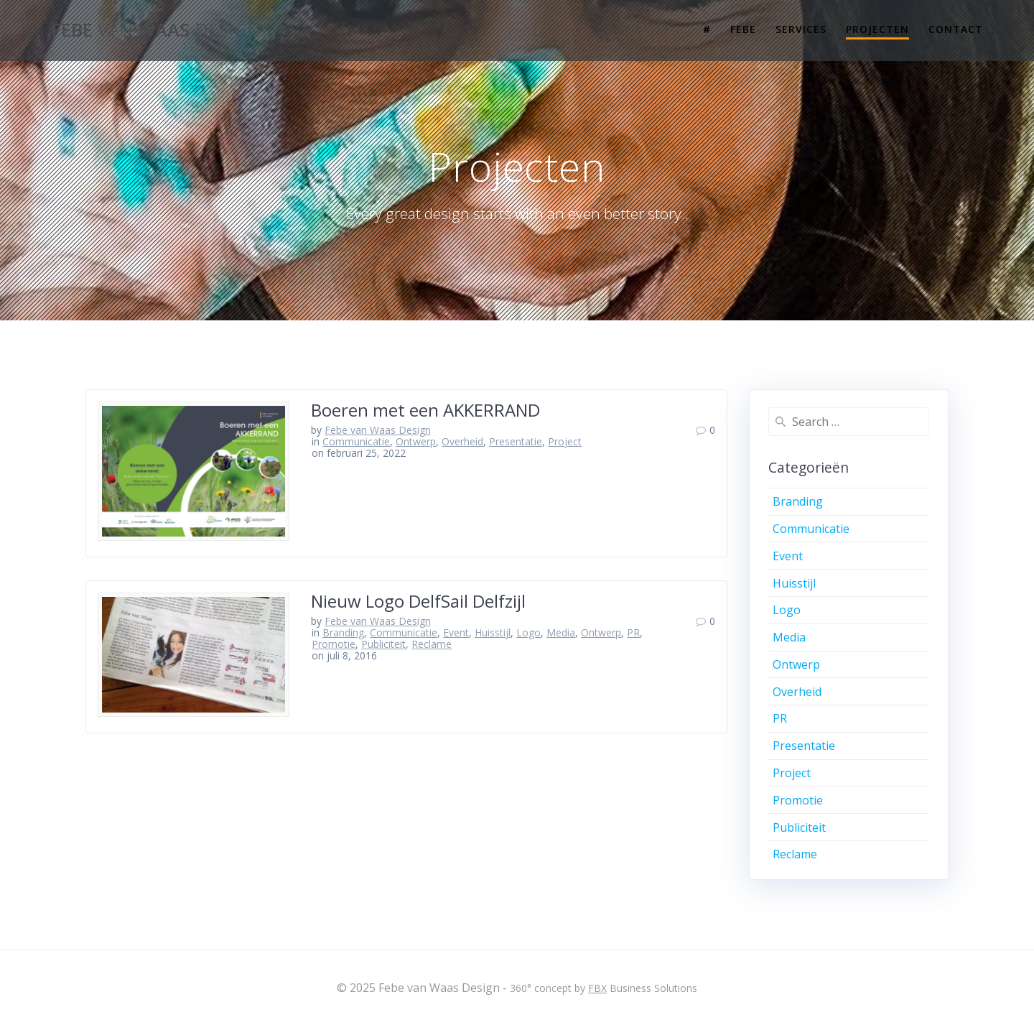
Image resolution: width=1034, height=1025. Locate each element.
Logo (528, 632)
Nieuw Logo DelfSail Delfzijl (418, 601)
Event (456, 632)
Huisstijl (493, 632)
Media (560, 632)
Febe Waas (156, 30)
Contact (955, 29)
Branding (343, 632)
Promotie (333, 644)
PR (633, 632)
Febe (743, 29)
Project (565, 441)
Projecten (877, 29)
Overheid (462, 441)
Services (801, 29)
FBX (597, 988)
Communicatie (356, 441)
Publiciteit (383, 644)
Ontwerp (416, 441)
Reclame (431, 644)
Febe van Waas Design (378, 430)
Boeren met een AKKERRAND (425, 410)
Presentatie (515, 441)
